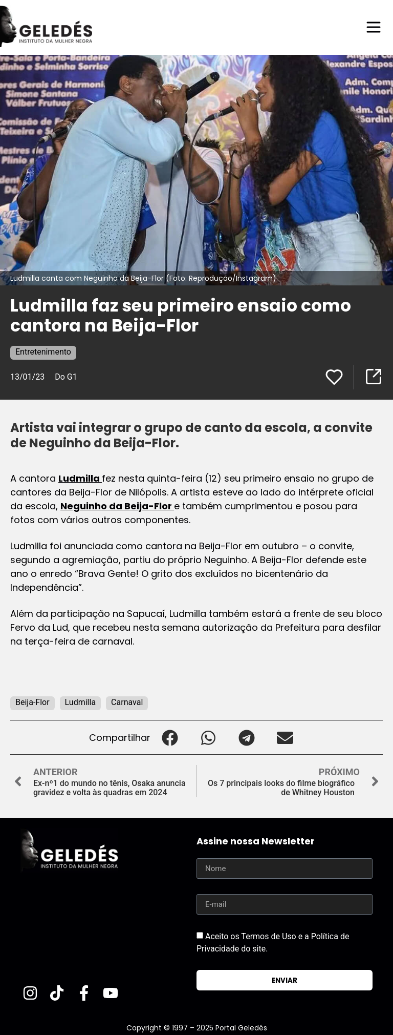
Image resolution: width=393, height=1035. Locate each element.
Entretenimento (43, 352)
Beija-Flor (32, 702)
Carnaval (127, 702)
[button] (169, 737)
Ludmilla (80, 478)
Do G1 (66, 377)
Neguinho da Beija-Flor (117, 506)
